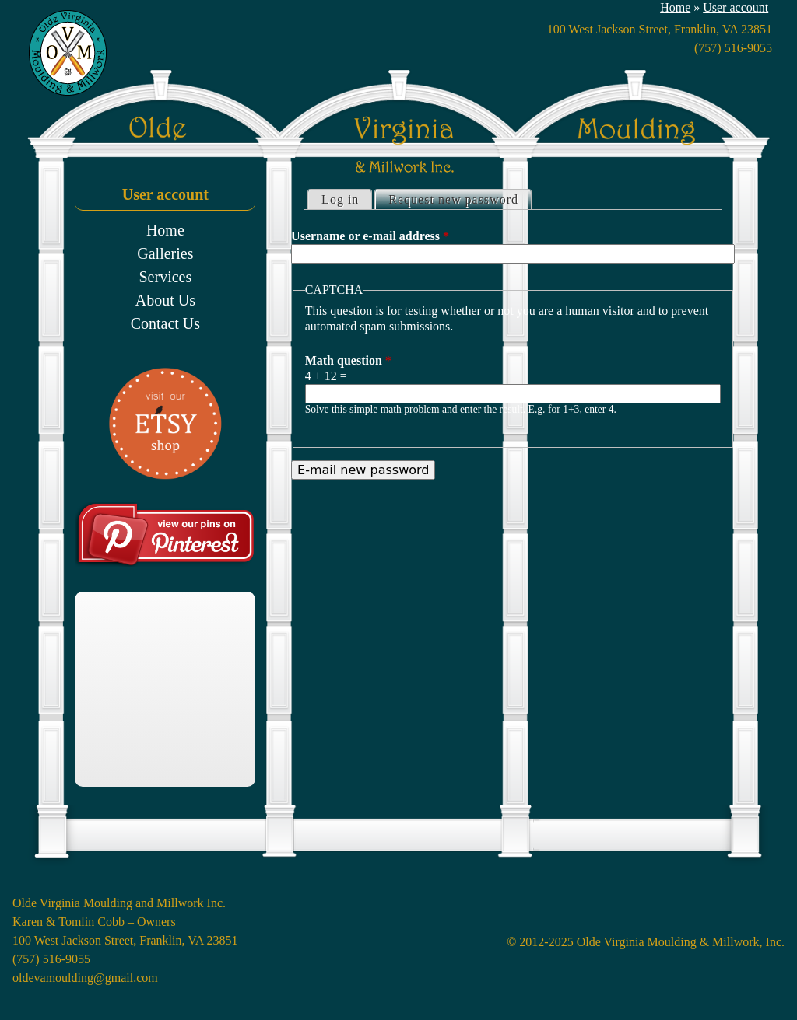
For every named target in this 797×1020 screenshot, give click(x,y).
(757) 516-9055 (733, 47)
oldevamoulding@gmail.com (85, 977)
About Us (165, 300)
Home (675, 7)
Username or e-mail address (370, 236)
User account (735, 7)
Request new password (459, 198)
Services (165, 276)
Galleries (165, 253)
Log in (340, 199)
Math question (348, 360)
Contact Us (165, 323)
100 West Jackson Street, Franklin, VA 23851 (124, 940)
